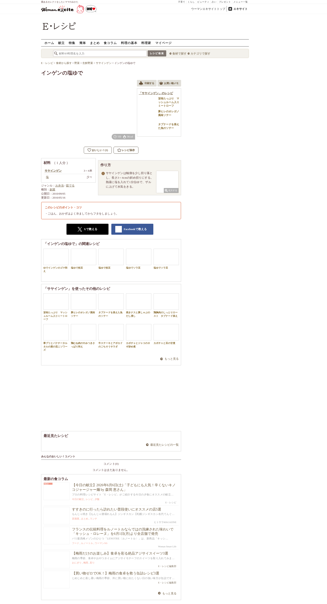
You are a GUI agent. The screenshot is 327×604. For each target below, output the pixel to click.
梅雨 (85, 562)
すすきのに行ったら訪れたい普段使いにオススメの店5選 (116, 509)
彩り (92, 562)
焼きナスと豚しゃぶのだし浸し (138, 305)
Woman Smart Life (167, 546)
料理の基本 (129, 43)
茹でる (70, 185)
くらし (191, 2)
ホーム (49, 43)
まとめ (95, 43)
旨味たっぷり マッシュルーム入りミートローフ (56, 306)
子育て (181, 2)
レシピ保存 (128, 150)
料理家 (146, 43)
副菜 (52, 189)
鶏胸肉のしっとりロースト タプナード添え (166, 305)
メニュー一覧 (240, 2)
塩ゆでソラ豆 (138, 259)
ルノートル (87, 543)
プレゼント (225, 2)
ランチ (93, 518)
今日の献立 (78, 499)
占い (214, 2)
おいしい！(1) (100, 150)
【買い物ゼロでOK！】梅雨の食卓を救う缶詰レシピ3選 (115, 573)
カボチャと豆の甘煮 (166, 334)
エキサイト (240, 9)
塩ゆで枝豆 (83, 259)
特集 (72, 43)
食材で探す (179, 53)
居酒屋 (75, 518)
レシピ (89, 499)
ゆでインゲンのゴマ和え (56, 260)
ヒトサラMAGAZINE (165, 522)
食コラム (110, 43)
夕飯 (97, 499)
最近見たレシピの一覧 (164, 444)
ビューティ (203, 2)
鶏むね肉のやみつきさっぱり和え (83, 336)
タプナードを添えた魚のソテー (111, 305)
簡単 (82, 43)
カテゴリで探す (200, 53)
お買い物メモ (168, 83)
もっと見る (171, 358)
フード (75, 543)
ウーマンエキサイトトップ (208, 9)
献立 (61, 43)
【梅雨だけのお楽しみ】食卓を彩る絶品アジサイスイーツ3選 (120, 553)
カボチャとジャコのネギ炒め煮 (138, 336)
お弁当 (59, 185)
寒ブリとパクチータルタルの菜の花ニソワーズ (56, 337)
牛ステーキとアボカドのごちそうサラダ (111, 336)
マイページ (163, 43)
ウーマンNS (101, 543)
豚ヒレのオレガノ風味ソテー (83, 305)
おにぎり (77, 562)
